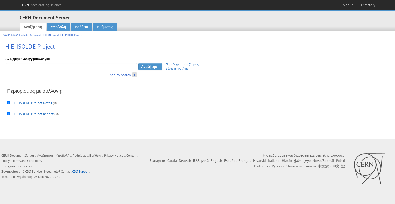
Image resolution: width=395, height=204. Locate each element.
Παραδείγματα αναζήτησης (182, 64)
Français (245, 160)
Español (230, 160)
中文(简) (324, 166)
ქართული (302, 160)
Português (262, 166)
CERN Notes (51, 35)
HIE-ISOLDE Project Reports (33, 114)
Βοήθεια (81, 27)
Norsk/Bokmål (323, 160)
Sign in (348, 5)
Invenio (26, 166)
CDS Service (33, 171)
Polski (340, 160)
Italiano (274, 160)
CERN (40, 5)
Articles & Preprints (31, 35)
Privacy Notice (113, 155)
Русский (278, 166)
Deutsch (185, 160)
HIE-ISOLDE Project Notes (32, 103)
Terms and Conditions (27, 161)
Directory (368, 5)
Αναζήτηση (32, 27)
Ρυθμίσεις (105, 27)
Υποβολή (58, 27)
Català (172, 160)
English (216, 160)
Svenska (310, 166)
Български (157, 160)
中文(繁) (339, 166)
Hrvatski (259, 160)
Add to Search (120, 75)
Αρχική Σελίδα (10, 35)
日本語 (287, 160)
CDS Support (80, 171)
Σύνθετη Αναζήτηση (178, 68)
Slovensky (294, 166)
